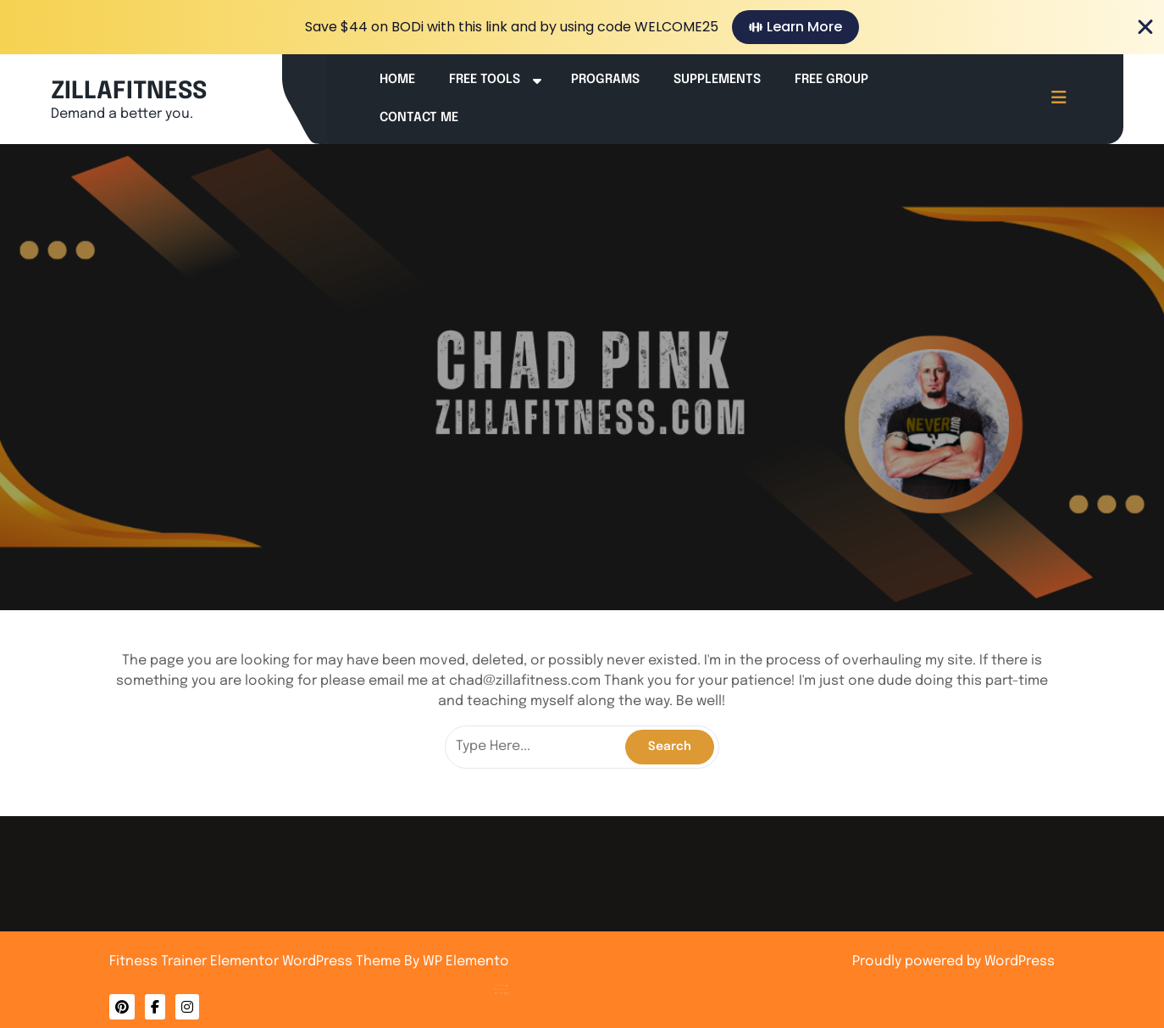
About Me (526, 970)
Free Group (831, 79)
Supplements (717, 79)
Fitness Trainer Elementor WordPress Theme (256, 961)
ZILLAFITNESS (129, 92)
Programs (605, 79)
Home (397, 79)
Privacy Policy (528, 973)
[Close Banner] (1145, 27)
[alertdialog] (582, 27)
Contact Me (419, 118)
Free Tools (484, 79)
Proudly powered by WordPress (953, 961)
